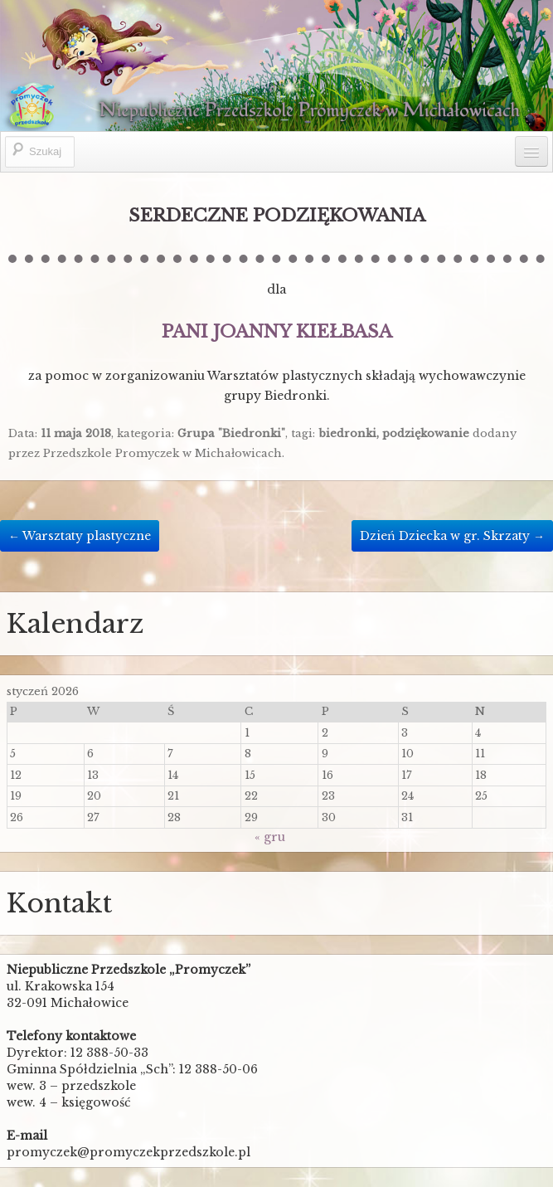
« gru (270, 836)
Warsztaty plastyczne (79, 535)
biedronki (347, 433)
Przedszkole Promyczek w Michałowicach (162, 453)
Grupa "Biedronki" (231, 433)
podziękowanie (425, 433)
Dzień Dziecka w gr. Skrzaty (452, 535)
